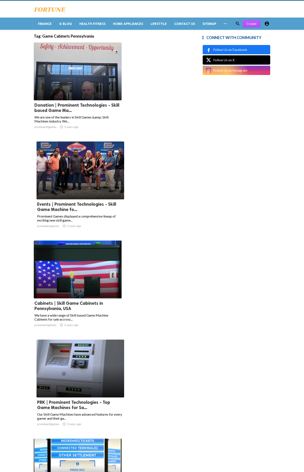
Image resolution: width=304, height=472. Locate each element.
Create (251, 25)
